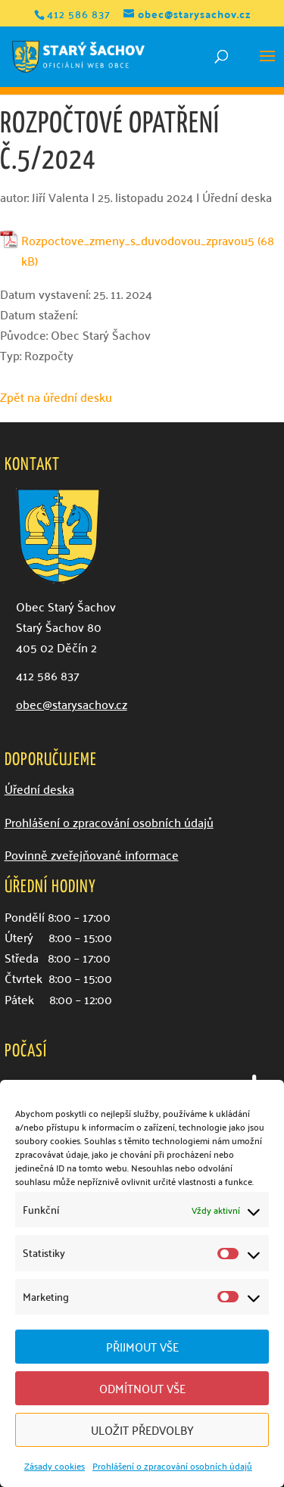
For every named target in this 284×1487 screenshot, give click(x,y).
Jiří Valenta (60, 196)
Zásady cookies (54, 1465)
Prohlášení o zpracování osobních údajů (172, 1465)
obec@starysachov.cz (71, 703)
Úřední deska (237, 196)
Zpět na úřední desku (56, 396)
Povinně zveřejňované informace (92, 854)
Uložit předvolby (142, 1429)
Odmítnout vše (142, 1387)
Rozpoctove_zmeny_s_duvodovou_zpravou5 (137, 240)
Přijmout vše (142, 1346)
